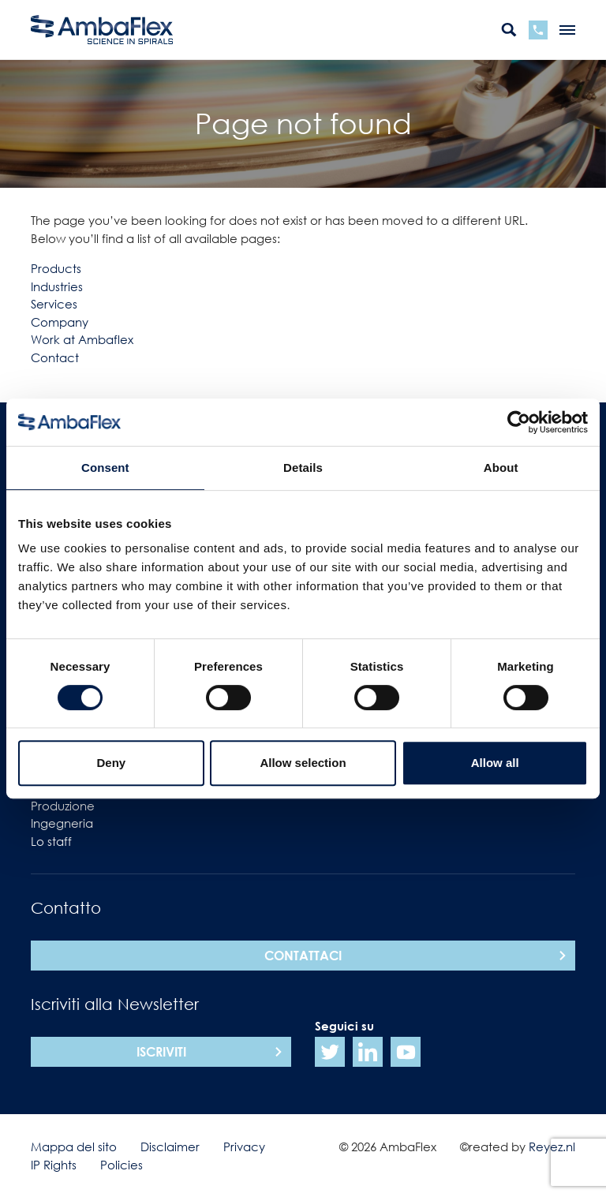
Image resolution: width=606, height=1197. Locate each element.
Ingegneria (62, 823)
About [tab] (501, 467)
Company (59, 322)
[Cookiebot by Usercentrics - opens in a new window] (519, 422)
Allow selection (303, 762)
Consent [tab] (105, 467)
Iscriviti (161, 1052)
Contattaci (303, 955)
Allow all (495, 762)
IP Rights (54, 1165)
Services (54, 304)
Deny (110, 762)
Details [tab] (303, 467)
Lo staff (51, 841)
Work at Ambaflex (82, 339)
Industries (57, 286)
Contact (55, 357)
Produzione (63, 806)
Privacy (244, 1146)
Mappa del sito (74, 1146)
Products (56, 268)
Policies (121, 1165)
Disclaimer (170, 1146)
